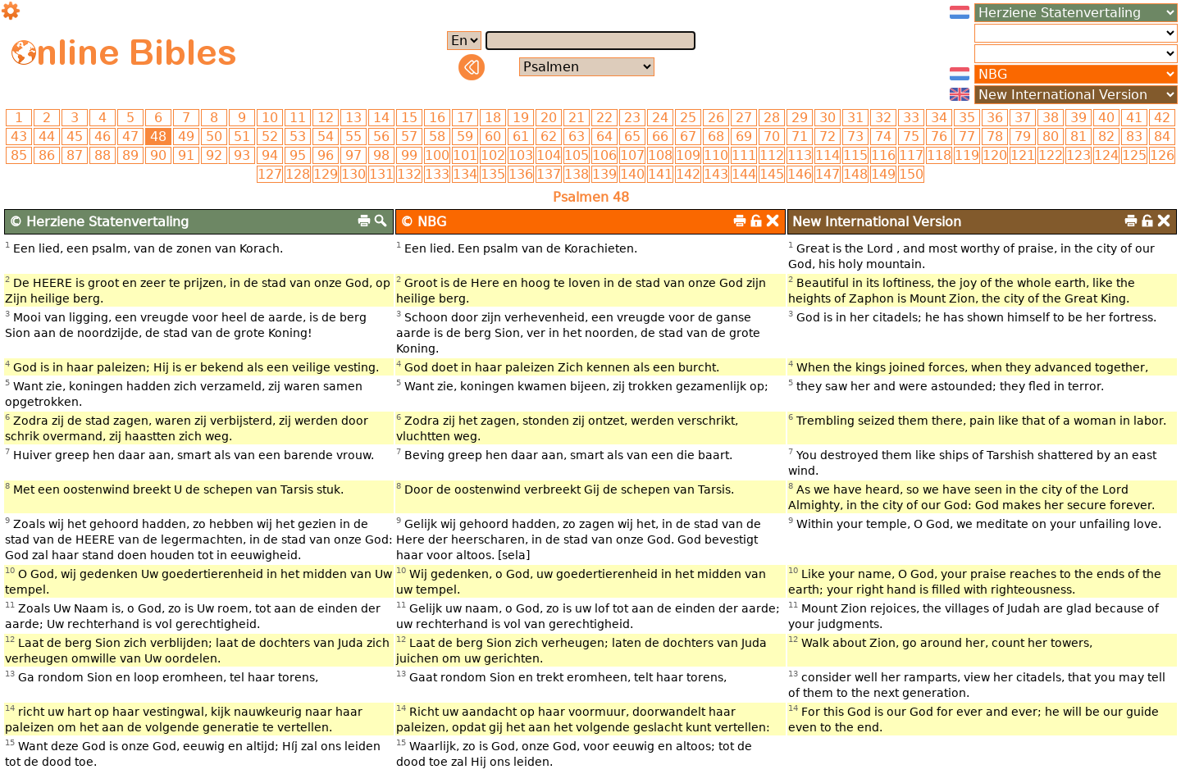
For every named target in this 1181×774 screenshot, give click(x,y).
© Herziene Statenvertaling (99, 222)
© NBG (423, 222)
